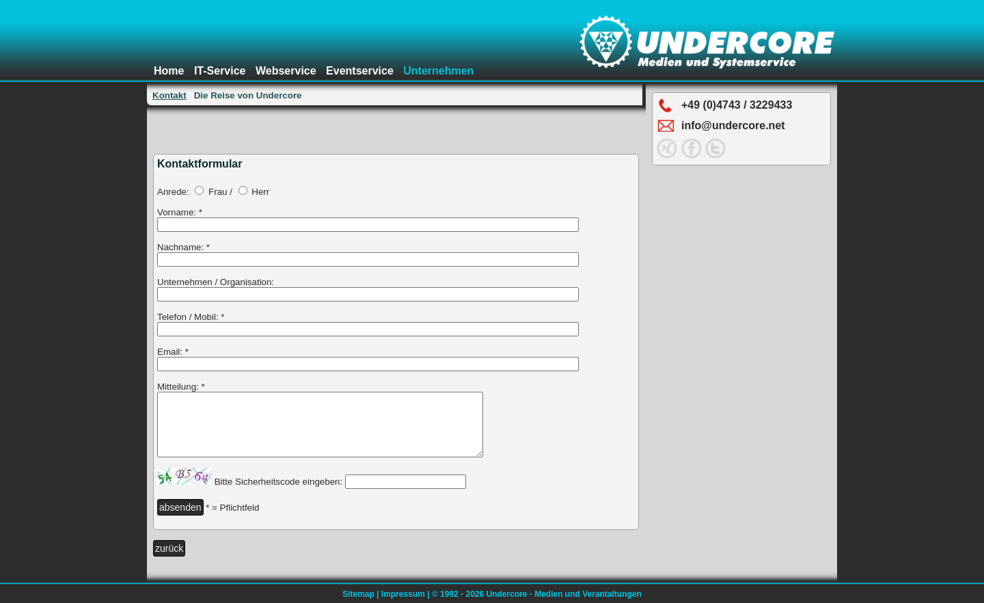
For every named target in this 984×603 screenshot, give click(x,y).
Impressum (403, 594)
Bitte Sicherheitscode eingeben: (278, 494)
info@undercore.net (733, 125)
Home (169, 71)
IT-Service (220, 71)
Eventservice (360, 71)
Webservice (286, 71)
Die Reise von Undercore (248, 95)
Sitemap (358, 594)
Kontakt (169, 95)
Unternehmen (438, 71)
